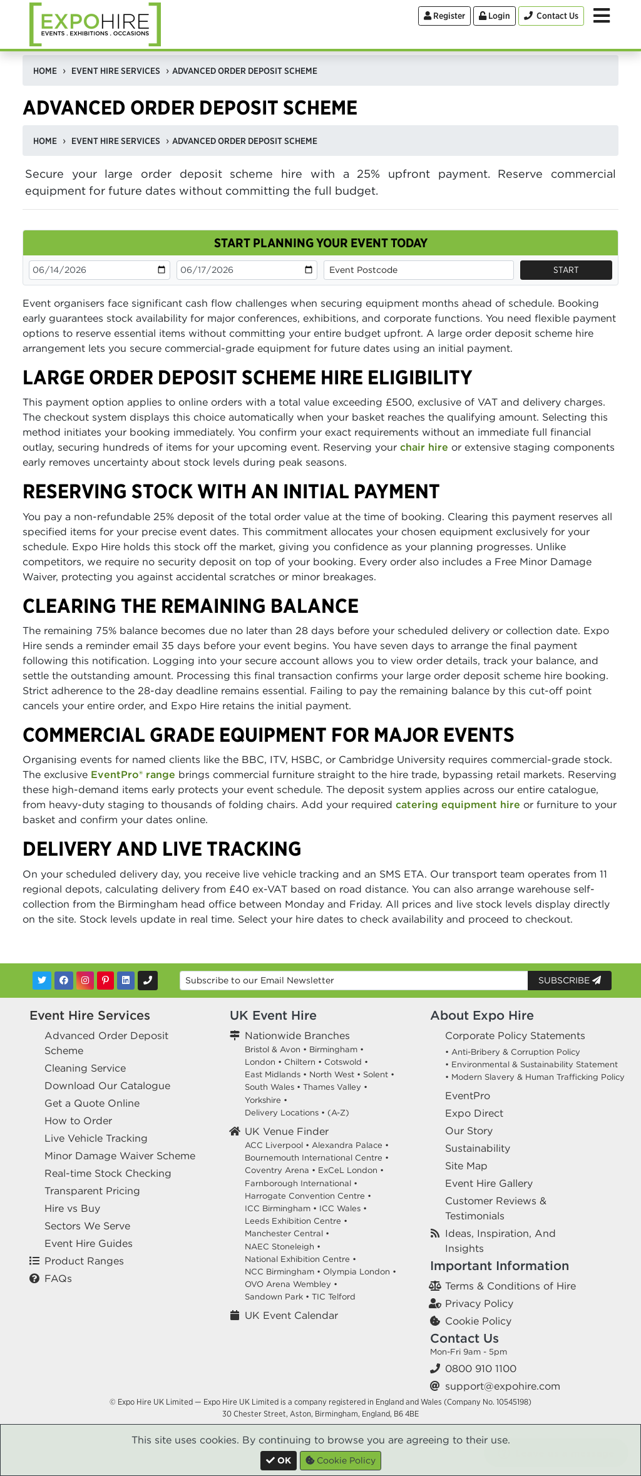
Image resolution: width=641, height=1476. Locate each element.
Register (444, 15)
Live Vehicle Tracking (96, 1138)
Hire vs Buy (72, 1208)
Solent (375, 1074)
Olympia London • (359, 1271)
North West (331, 1074)
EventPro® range (133, 774)
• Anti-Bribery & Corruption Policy (512, 1052)
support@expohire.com (502, 1386)
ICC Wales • (343, 1208)
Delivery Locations (282, 1112)
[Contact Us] (551, 16)
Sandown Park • (277, 1296)
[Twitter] (42, 980)
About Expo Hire (482, 1015)
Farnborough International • (301, 1183)
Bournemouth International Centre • (317, 1157)
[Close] (278, 1460)
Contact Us (464, 1338)
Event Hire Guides (88, 1243)
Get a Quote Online (92, 1103)
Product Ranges (84, 1260)
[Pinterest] (105, 980)
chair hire (424, 447)
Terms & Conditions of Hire (510, 1285)
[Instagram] (85, 980)
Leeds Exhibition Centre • (296, 1221)
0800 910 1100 (480, 1368)
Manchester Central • (287, 1233)
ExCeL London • (351, 1170)
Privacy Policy (479, 1303)
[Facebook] (63, 980)
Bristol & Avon (272, 1049)
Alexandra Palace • (350, 1145)
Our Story (469, 1130)
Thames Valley (332, 1087)
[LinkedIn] (126, 980)
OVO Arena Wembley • (291, 1284)
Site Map (466, 1165)
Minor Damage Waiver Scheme (119, 1155)
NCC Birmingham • (282, 1271)
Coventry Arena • (280, 1170)
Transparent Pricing (92, 1190)
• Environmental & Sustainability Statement (531, 1064)
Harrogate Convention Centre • (308, 1196)
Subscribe (569, 980)
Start (566, 269)
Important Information (499, 1265)
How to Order (78, 1120)
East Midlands (272, 1074)
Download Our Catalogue (107, 1085)
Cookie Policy (478, 1321)
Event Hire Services (89, 1015)
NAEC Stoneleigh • (282, 1246)
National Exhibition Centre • (300, 1259)
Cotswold (343, 1062)
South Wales (269, 1087)
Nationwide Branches (297, 1035)
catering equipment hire (458, 804)
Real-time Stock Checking (108, 1173)
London (260, 1062)
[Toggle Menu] (602, 16)
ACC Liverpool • (277, 1145)
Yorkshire (263, 1100)
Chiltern (299, 1062)
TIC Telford (334, 1296)
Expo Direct (474, 1113)
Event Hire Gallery (489, 1183)
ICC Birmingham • (281, 1208)
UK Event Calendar (291, 1315)
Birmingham (333, 1049)
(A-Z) (338, 1112)
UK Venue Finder (287, 1131)
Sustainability (477, 1148)
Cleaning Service (85, 1068)
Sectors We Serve (87, 1225)
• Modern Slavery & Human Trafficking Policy (535, 1077)
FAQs (58, 1278)
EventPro (467, 1095)
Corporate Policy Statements (515, 1035)
